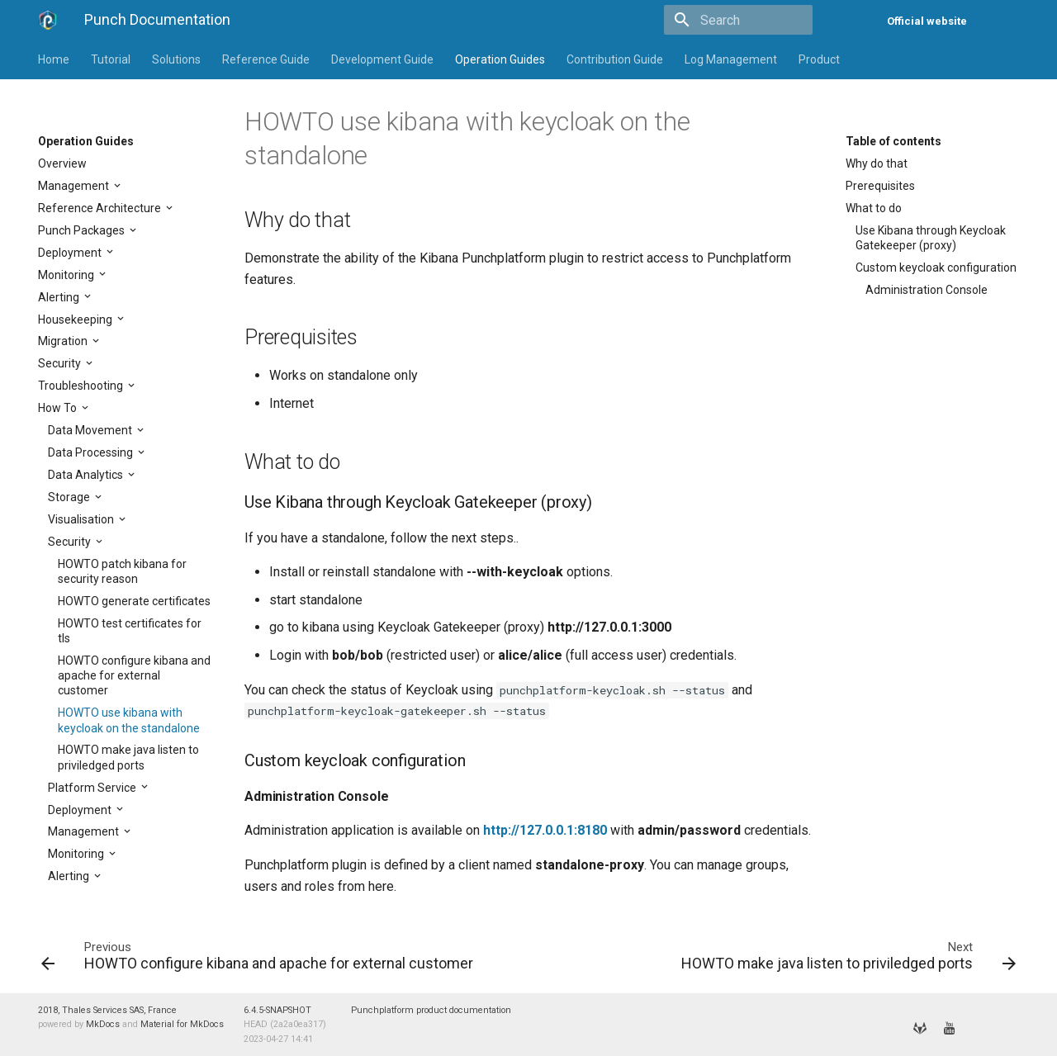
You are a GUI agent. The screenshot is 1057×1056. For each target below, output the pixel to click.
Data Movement (91, 430)
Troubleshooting (82, 385)
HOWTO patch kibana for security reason (122, 571)
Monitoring (67, 275)
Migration (64, 341)
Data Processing (91, 452)
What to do (874, 208)
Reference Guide (266, 59)
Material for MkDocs (182, 1024)
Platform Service (93, 787)
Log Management (731, 59)
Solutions (176, 59)
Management (74, 185)
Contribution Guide (614, 59)
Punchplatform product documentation (431, 1010)
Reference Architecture (101, 208)
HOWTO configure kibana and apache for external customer (134, 675)
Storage (70, 497)
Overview (62, 163)
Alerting (60, 297)
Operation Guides (500, 59)
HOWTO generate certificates (134, 601)
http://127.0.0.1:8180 (545, 830)
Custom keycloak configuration (936, 267)
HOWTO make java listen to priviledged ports (128, 757)
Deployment (71, 252)
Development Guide (382, 59)
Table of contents (893, 141)
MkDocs (103, 1024)
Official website (927, 21)
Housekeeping (76, 319)
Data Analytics (87, 474)
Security (60, 363)
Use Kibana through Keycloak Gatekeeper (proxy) (931, 238)
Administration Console (926, 289)
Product (819, 59)
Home (53, 59)
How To (58, 407)
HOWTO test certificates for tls (129, 631)
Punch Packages (82, 230)
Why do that (877, 163)
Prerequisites (880, 185)
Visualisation (82, 519)
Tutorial (110, 59)
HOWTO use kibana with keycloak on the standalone (129, 720)
